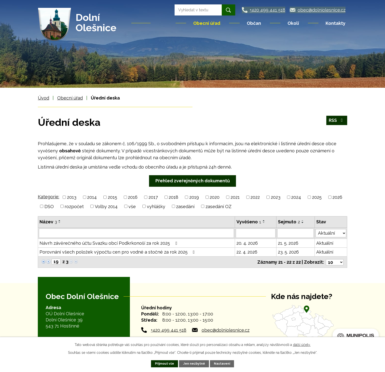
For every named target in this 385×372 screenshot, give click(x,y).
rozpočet (74, 206)
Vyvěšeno (248, 221)
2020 (215, 197)
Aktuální (324, 243)
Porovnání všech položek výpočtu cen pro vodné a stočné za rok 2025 (118, 252)
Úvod (163, 23)
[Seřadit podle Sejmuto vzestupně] (302, 221)
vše (132, 206)
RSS (337, 120)
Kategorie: (48, 196)
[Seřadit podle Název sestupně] (59, 223)
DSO (49, 206)
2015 (112, 197)
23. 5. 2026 (288, 252)
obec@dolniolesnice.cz (225, 329)
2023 (275, 197)
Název (48, 221)
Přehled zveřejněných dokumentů (192, 180)
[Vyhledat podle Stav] (331, 233)
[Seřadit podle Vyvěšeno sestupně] (264, 223)
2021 (235, 197)
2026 (337, 197)
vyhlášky (156, 206)
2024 (296, 197)
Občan (254, 23)
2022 (255, 197)
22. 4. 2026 (246, 252)
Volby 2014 (106, 206)
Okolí (293, 23)
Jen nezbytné (194, 363)
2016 (133, 197)
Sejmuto (289, 221)
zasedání (185, 206)
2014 (92, 197)
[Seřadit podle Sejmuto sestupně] (302, 223)
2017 (153, 197)
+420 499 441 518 (168, 329)
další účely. (302, 345)
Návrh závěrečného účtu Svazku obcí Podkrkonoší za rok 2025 (109, 243)
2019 (194, 197)
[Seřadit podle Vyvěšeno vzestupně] (264, 221)
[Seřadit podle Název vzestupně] (59, 221)
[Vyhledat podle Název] (136, 233)
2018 (173, 197)
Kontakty (335, 23)
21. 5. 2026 (288, 243)
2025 (317, 197)
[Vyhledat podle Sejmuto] (295, 233)
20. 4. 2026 (247, 243)
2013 (71, 197)
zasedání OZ (219, 206)
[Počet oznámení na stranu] (335, 262)
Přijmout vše (164, 363)
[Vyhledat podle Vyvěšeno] (256, 233)
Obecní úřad (206, 23)
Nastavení (222, 363)
